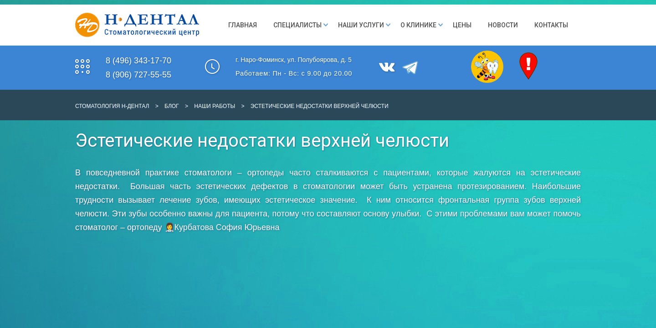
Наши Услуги (361, 25)
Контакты (551, 25)
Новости (503, 25)
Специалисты (297, 25)
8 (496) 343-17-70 (138, 60)
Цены (462, 25)
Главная (242, 25)
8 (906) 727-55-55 (138, 74)
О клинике (418, 25)
